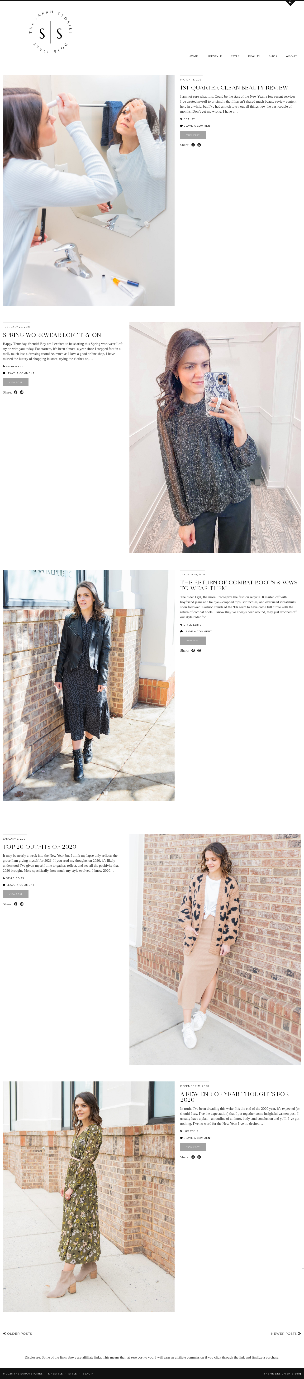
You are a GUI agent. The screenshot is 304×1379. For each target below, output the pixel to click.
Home (193, 56)
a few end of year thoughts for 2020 (234, 1096)
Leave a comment (196, 125)
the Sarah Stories (28, 1373)
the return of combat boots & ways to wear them (238, 585)
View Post (193, 135)
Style (235, 56)
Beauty (254, 56)
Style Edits (192, 624)
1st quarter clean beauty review (234, 87)
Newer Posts (286, 1333)
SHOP (273, 56)
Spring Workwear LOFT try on (52, 334)
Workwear (15, 366)
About (291, 56)
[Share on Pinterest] (199, 145)
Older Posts (17, 1333)
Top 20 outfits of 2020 (39, 846)
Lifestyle (214, 56)
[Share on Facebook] (193, 145)
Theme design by (282, 1373)
